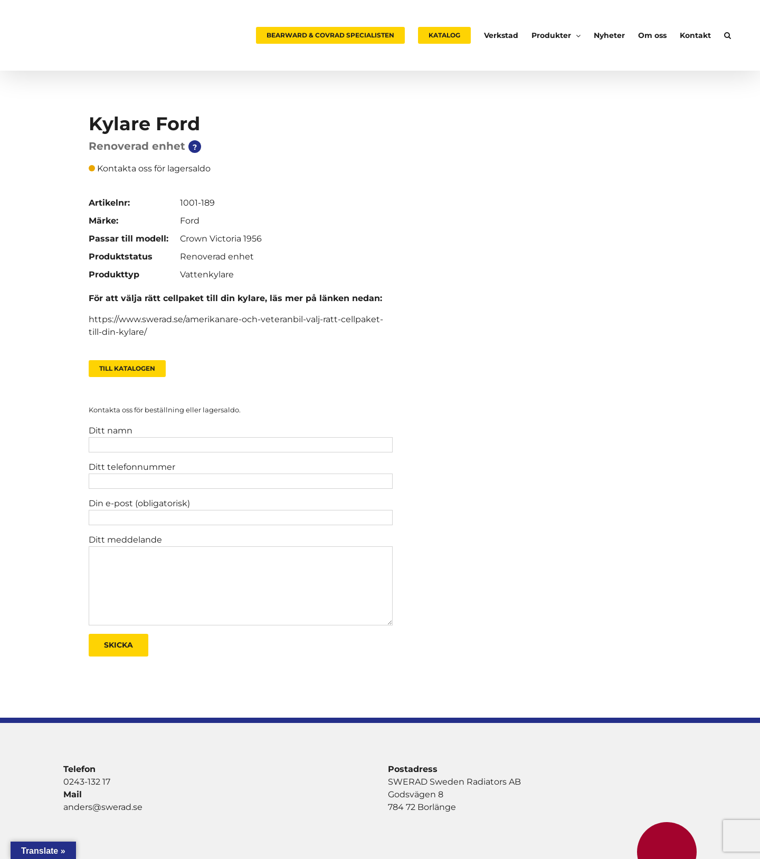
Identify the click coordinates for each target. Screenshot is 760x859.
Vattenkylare (207, 274)
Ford (190, 221)
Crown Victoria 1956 (221, 239)
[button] (727, 35)
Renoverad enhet (217, 257)
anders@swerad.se (102, 807)
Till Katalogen (127, 368)
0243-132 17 (86, 782)
